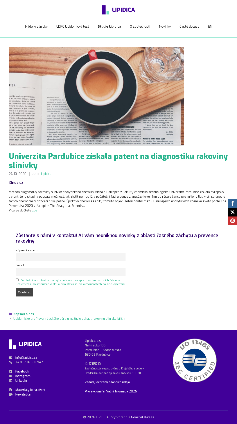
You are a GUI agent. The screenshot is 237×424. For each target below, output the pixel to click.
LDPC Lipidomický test (72, 26)
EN (210, 26)
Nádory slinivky (36, 26)
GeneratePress (142, 417)
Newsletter (23, 394)
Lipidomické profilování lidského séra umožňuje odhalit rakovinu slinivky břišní (69, 319)
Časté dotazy (189, 26)
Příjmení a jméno (27, 250)
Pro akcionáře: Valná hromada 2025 (111, 391)
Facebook (22, 371)
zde (34, 210)
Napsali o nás (23, 314)
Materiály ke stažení (30, 390)
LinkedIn (21, 381)
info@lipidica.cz (26, 358)
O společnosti (140, 26)
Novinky (165, 26)
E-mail (20, 265)
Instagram (23, 376)
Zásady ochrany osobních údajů (107, 382)
